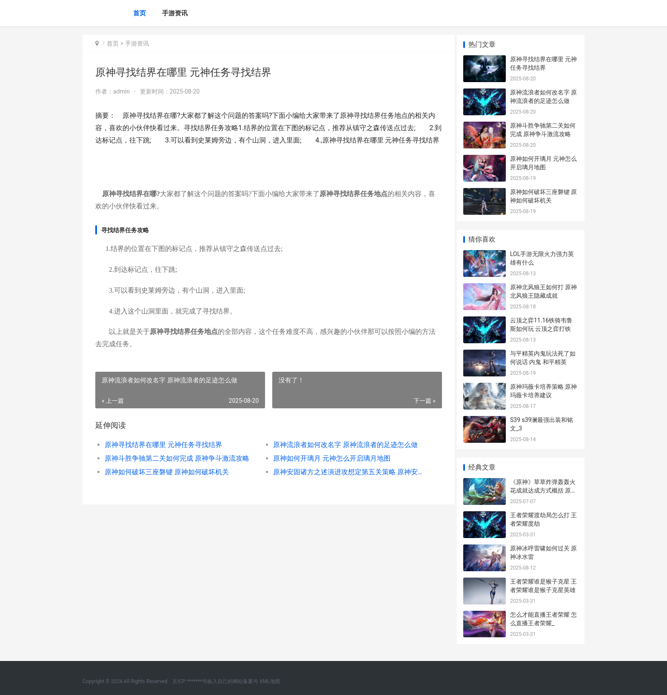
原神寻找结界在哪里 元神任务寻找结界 (163, 457)
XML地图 (269, 681)
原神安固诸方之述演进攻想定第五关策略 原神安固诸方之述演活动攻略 (344, 484)
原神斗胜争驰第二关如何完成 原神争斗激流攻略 (177, 471)
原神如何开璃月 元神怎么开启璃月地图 (328, 471)
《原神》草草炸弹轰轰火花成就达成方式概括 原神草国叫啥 (543, 490)
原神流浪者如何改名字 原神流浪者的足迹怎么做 (342, 457)
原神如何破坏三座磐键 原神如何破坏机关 (167, 484)
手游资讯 (175, 13)
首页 (139, 13)
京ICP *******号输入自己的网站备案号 (215, 681)
